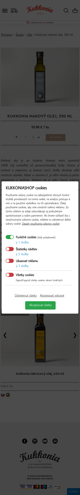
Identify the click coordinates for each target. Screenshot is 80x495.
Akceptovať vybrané (52, 295)
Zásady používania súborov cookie (40, 223)
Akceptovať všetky (40, 305)
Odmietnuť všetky (26, 295)
